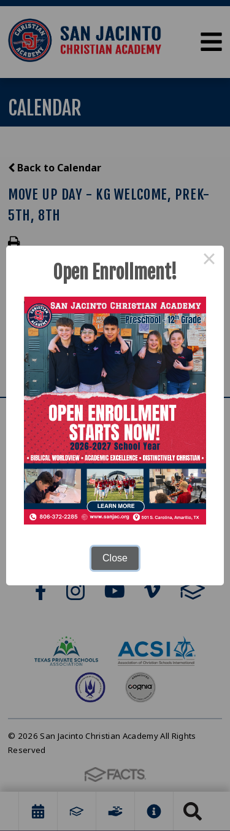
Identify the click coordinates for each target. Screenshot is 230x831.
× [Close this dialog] (209, 260)
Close (115, 558)
